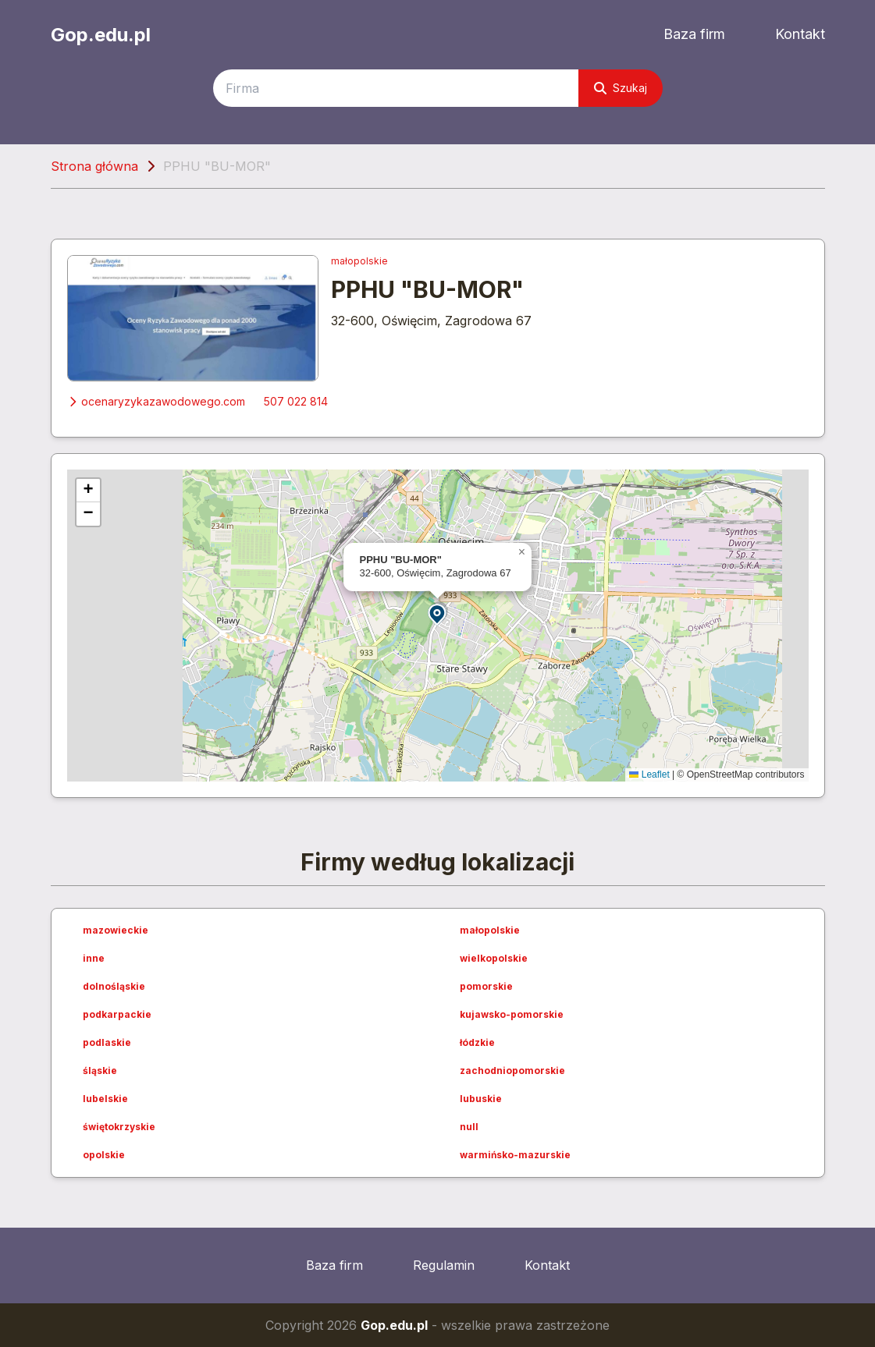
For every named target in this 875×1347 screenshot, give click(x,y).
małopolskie (359, 261)
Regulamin (444, 1265)
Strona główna (94, 166)
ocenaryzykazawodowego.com (156, 401)
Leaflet (649, 774)
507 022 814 (296, 401)
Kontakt (800, 34)
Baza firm (694, 34)
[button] (438, 613)
